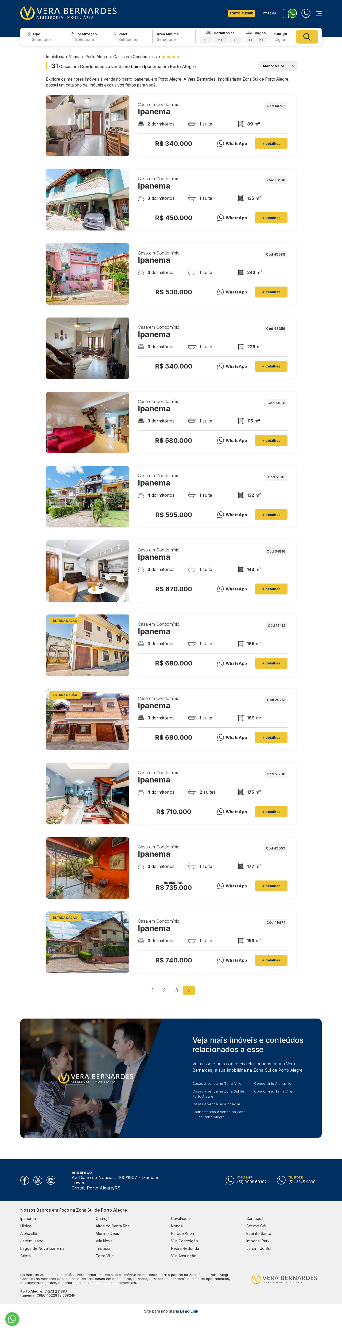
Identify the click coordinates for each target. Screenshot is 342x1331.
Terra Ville (105, 1256)
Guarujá (103, 1218)
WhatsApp (232, 143)
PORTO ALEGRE (241, 13)
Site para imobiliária (171, 1311)
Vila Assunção (183, 1256)
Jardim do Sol (258, 1248)
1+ (206, 40)
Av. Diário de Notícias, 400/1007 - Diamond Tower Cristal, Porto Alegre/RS (116, 1180)
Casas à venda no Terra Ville (216, 1084)
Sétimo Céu (256, 1226)
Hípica (25, 1226)
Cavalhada (180, 1218)
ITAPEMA (269, 13)
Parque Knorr (183, 1233)
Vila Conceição (184, 1241)
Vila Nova (104, 1241)
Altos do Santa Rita (113, 1226)
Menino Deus (107, 1233)
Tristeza (103, 1248)
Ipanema (28, 1218)
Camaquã (254, 1218)
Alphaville (28, 1233)
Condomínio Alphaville (272, 1084)
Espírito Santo (258, 1233)
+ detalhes (271, 144)
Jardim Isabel (32, 1241)
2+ (220, 40)
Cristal (26, 1256)
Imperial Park (258, 1241)
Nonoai (177, 1226)
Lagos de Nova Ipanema (42, 1248)
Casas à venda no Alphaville (216, 1104)
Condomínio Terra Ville (273, 1091)
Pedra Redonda (185, 1248)
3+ (234, 40)
